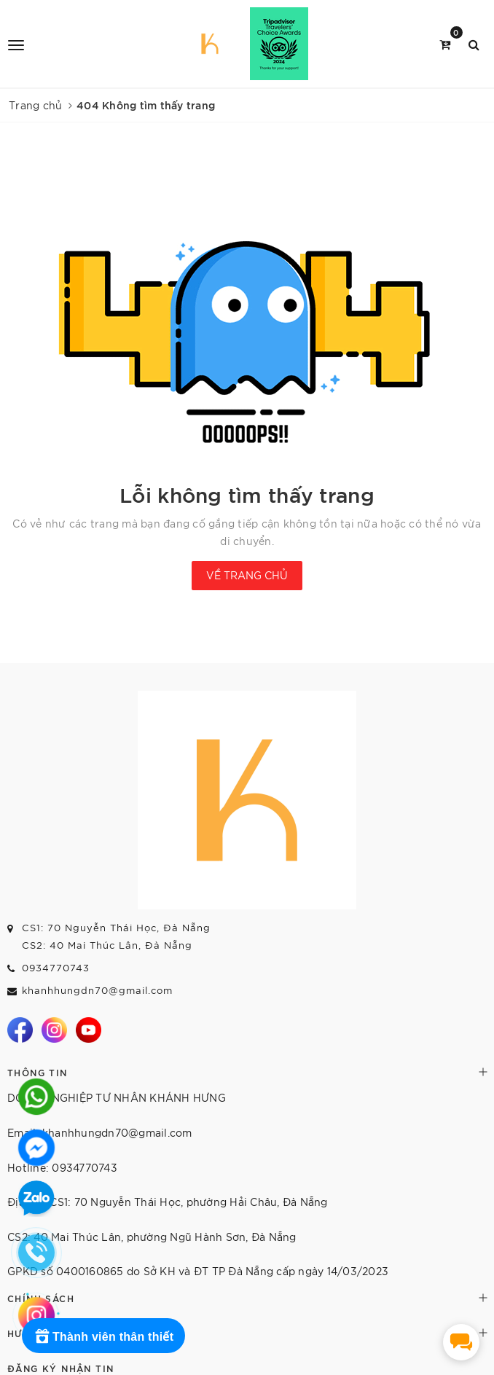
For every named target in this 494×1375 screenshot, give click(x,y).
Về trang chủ (247, 574)
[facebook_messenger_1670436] (461, 1342)
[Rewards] (103, 1335)
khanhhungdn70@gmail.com (97, 990)
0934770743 (56, 967)
